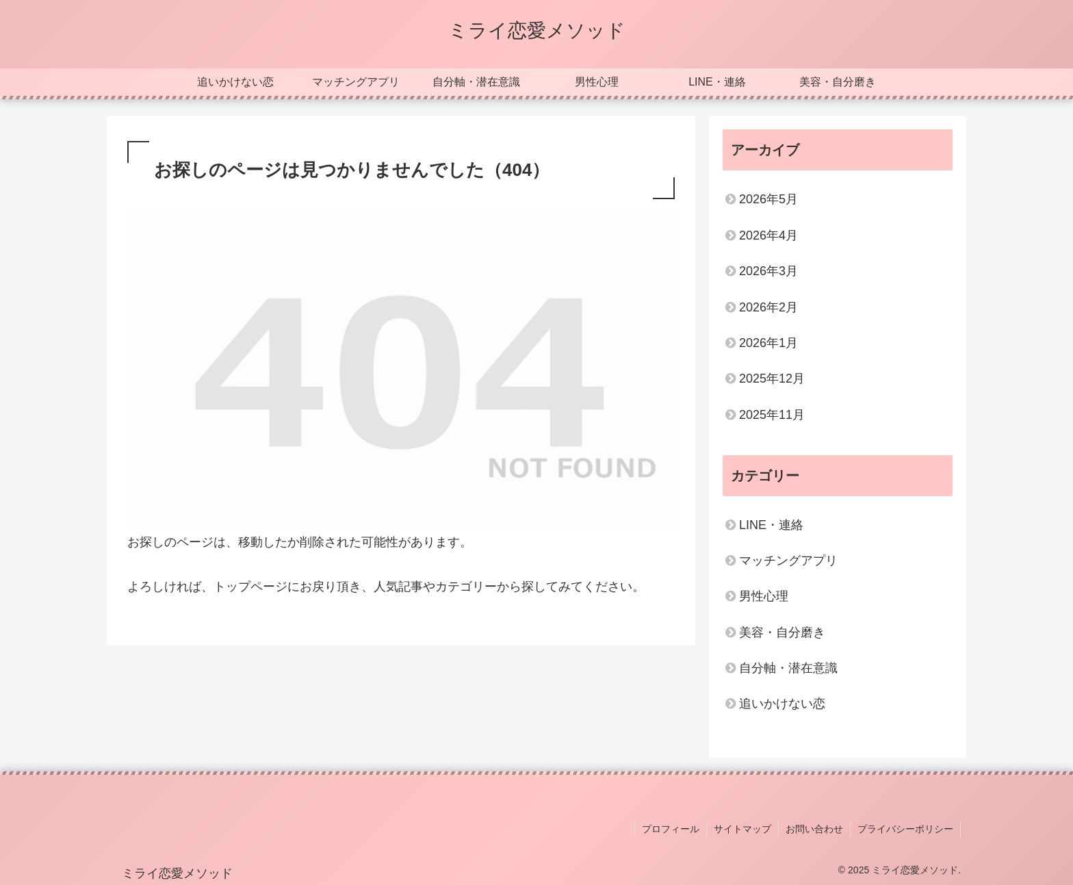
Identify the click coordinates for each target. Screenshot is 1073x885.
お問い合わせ (814, 828)
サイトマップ (742, 828)
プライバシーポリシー (905, 828)
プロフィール (670, 828)
